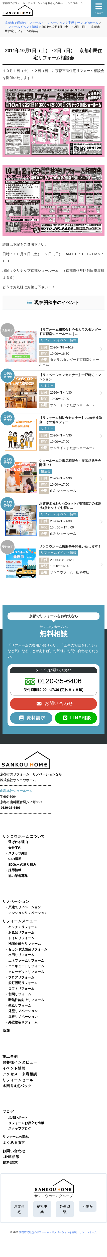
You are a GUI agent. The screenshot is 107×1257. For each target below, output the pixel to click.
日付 (44, 347)
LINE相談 (11, 1157)
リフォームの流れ (16, 1137)
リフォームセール (18, 1080)
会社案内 (14, 848)
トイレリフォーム (21, 938)
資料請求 (10, 1162)
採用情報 (14, 870)
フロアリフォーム (21, 977)
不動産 (87, 1206)
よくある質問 (14, 1142)
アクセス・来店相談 (20, 1074)
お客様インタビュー (20, 1062)
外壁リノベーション (23, 1011)
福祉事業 (42, 1209)
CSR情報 (15, 859)
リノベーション (16, 902)
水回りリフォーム (21, 955)
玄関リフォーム (19, 994)
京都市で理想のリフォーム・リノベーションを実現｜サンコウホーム (58, 1232)
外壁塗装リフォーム (23, 1022)
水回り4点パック (17, 1086)
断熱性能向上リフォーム (26, 1000)
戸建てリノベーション (24, 907)
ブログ (8, 1112)
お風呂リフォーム (21, 932)
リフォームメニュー (20, 921)
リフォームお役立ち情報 (26, 1123)
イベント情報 (14, 1068)
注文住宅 (19, 1209)
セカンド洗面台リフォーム (27, 949)
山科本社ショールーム (16, 791)
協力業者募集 (18, 876)
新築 (6, 1031)
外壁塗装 (65, 1209)
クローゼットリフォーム (26, 972)
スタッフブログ (19, 1128)
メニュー (98, 8)
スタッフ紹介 (18, 853)
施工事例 (10, 1056)
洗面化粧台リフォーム (24, 944)
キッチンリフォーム (23, 927)
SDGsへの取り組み (22, 864)
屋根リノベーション (23, 1017)
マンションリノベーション (27, 913)
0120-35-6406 (11, 808)
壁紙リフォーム (19, 1005)
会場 (44, 360)
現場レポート (18, 1117)
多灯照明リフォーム (23, 983)
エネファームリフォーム (26, 960)
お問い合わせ (14, 1151)
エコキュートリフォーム (26, 966)
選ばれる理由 (18, 842)
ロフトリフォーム (21, 989)
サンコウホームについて (24, 836)
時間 (44, 353)
